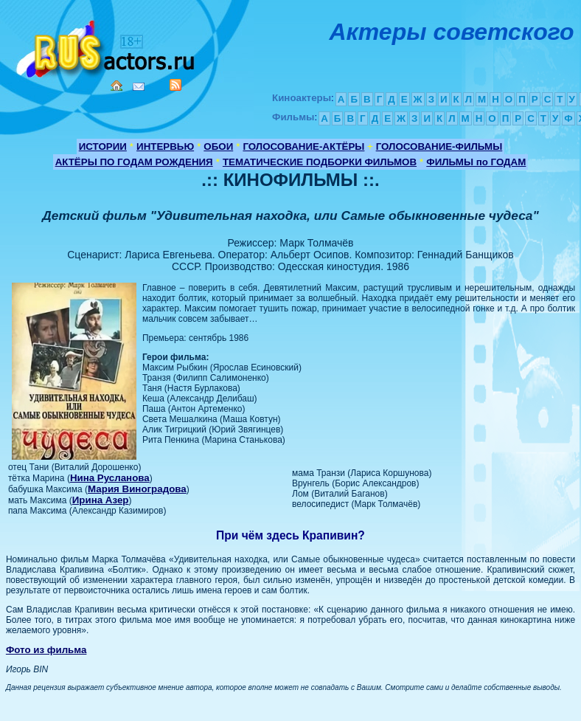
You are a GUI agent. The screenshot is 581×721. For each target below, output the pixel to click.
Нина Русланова (110, 477)
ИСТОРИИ (103, 146)
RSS (175, 85)
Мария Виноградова (137, 488)
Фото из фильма (46, 649)
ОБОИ (218, 146)
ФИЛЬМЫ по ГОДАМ (476, 162)
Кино (107, 46)
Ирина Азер (100, 500)
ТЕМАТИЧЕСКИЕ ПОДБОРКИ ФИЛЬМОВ (320, 162)
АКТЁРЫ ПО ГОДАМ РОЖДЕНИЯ (134, 162)
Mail (139, 87)
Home (116, 85)
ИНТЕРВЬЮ (165, 146)
